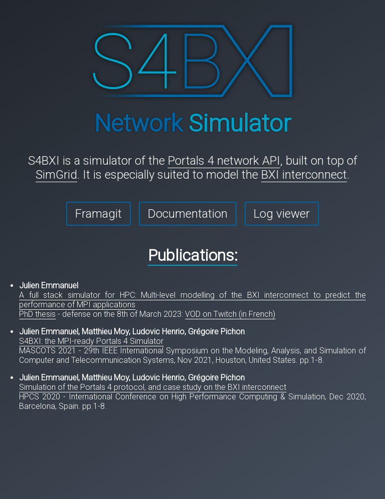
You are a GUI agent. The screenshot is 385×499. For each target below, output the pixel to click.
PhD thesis (37, 314)
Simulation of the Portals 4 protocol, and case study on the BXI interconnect (152, 387)
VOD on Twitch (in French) (230, 314)
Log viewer (282, 214)
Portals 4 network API (224, 161)
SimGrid (56, 175)
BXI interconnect (304, 175)
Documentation (188, 214)
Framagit (98, 214)
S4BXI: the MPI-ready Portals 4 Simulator (91, 341)
